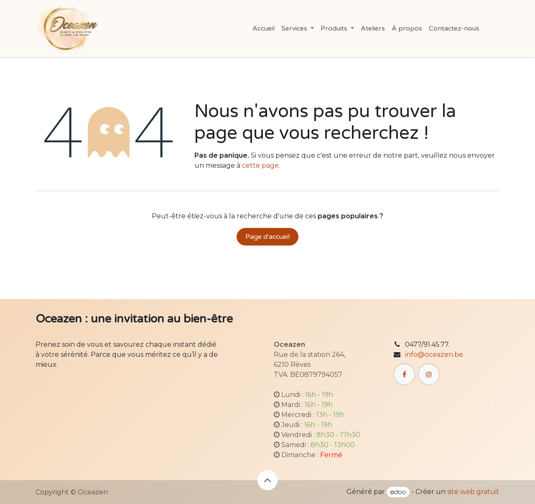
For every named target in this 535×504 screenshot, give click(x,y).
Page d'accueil (267, 237)
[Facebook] (404, 374)
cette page (260, 165)
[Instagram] (429, 374)
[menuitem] (263, 28)
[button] (267, 480)
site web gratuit (473, 492)
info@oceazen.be (434, 354)
